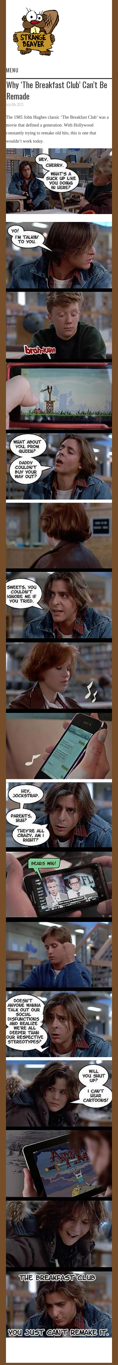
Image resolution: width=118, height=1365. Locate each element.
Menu (12, 70)
